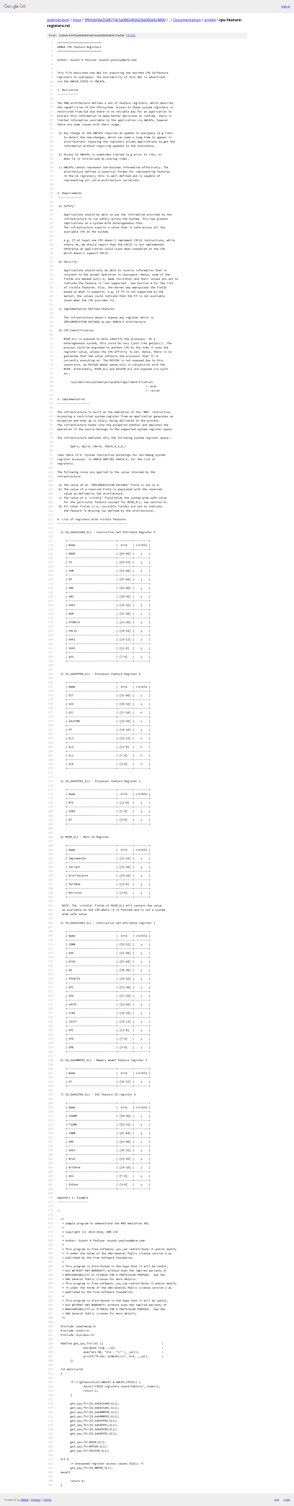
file (130, 35)
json (286, 1500)
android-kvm (58, 19)
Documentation (187, 19)
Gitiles (25, 1500)
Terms (47, 1500)
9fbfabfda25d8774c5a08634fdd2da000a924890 (125, 19)
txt (276, 1500)
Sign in (285, 6)
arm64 (210, 19)
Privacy (35, 1500)
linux (77, 19)
